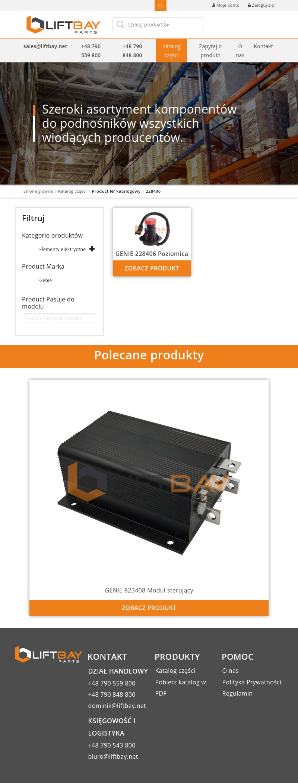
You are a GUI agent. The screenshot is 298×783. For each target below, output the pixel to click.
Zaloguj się (261, 5)
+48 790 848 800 (132, 50)
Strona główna (38, 191)
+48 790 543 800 (112, 745)
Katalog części (171, 50)
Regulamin (237, 693)
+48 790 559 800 (91, 50)
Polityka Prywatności (252, 682)
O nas (240, 50)
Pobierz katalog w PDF (180, 687)
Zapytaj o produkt (210, 50)
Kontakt (263, 46)
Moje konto (226, 5)
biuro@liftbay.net (113, 756)
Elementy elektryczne (62, 249)
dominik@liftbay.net (117, 706)
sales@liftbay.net (45, 46)
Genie (45, 280)
